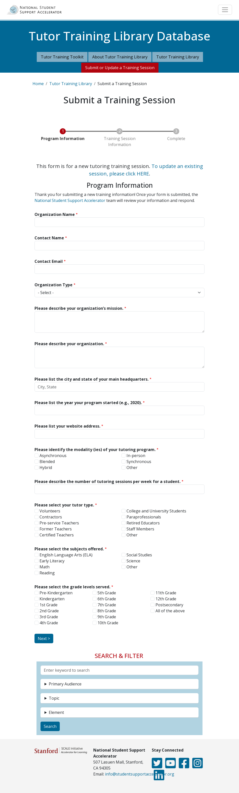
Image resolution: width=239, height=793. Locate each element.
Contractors (51, 517)
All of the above (170, 611)
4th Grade (49, 623)
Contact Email (48, 261)
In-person (135, 455)
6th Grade (107, 599)
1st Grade (49, 605)
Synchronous (138, 461)
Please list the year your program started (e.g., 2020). (88, 402)
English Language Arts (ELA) (66, 555)
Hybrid (46, 467)
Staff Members (140, 529)
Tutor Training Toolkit (62, 57)
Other (132, 467)
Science (133, 561)
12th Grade (166, 599)
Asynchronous (53, 455)
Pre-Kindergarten (56, 593)
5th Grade (107, 593)
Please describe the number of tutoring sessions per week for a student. (107, 481)
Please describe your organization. (69, 343)
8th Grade (107, 611)
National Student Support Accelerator (69, 200)
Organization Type (53, 285)
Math (45, 567)
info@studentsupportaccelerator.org (139, 774)
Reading (47, 573)
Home (38, 83)
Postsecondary (169, 605)
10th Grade (108, 623)
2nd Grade (49, 611)
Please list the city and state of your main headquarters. (91, 379)
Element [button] (56, 712)
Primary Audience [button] (65, 684)
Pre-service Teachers (59, 523)
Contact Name (49, 238)
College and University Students (156, 511)
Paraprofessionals (143, 517)
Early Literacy (52, 561)
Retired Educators (143, 523)
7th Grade (107, 605)
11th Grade (166, 593)
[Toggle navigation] (225, 10)
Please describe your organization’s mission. (78, 308)
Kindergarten (52, 599)
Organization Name (54, 214)
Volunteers (50, 511)
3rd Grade (49, 617)
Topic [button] (54, 698)
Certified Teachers (57, 535)
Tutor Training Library (177, 57)
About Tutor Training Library (120, 57)
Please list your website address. (67, 426)
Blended (47, 461)
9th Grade (107, 617)
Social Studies (139, 555)
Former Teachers (56, 529)
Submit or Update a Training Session (119, 67)
